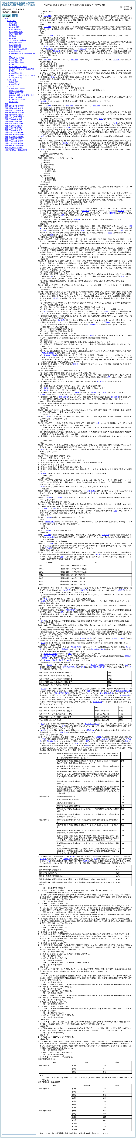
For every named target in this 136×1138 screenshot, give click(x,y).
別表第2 (107, 311)
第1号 (46, 46)
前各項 (43, 101)
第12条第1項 (104, 693)
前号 (101, 119)
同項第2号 (95, 392)
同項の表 (90, 730)
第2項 (43, 730)
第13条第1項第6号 (97, 667)
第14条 (82, 638)
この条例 (47, 16)
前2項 (43, 601)
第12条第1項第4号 (50, 355)
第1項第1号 (63, 397)
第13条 (102, 665)
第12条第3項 (124, 695)
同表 (62, 215)
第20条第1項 (50, 522)
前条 (115, 123)
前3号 (46, 311)
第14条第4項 (76, 647)
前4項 (43, 643)
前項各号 (49, 49)
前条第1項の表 (71, 610)
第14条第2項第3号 (50, 654)
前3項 (43, 621)
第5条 (65, 143)
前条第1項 (91, 491)
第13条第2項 (97, 702)
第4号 (104, 392)
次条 (90, 638)
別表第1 (112, 213)
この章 (47, 416)
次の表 (98, 554)
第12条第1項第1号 (70, 667)
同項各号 (83, 49)
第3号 (83, 667)
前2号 (46, 388)
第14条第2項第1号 (50, 660)
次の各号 (47, 60)
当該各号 (74, 60)
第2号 (46, 390)
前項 (52, 77)
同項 (75, 51)
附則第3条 (64, 732)
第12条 (93, 665)
